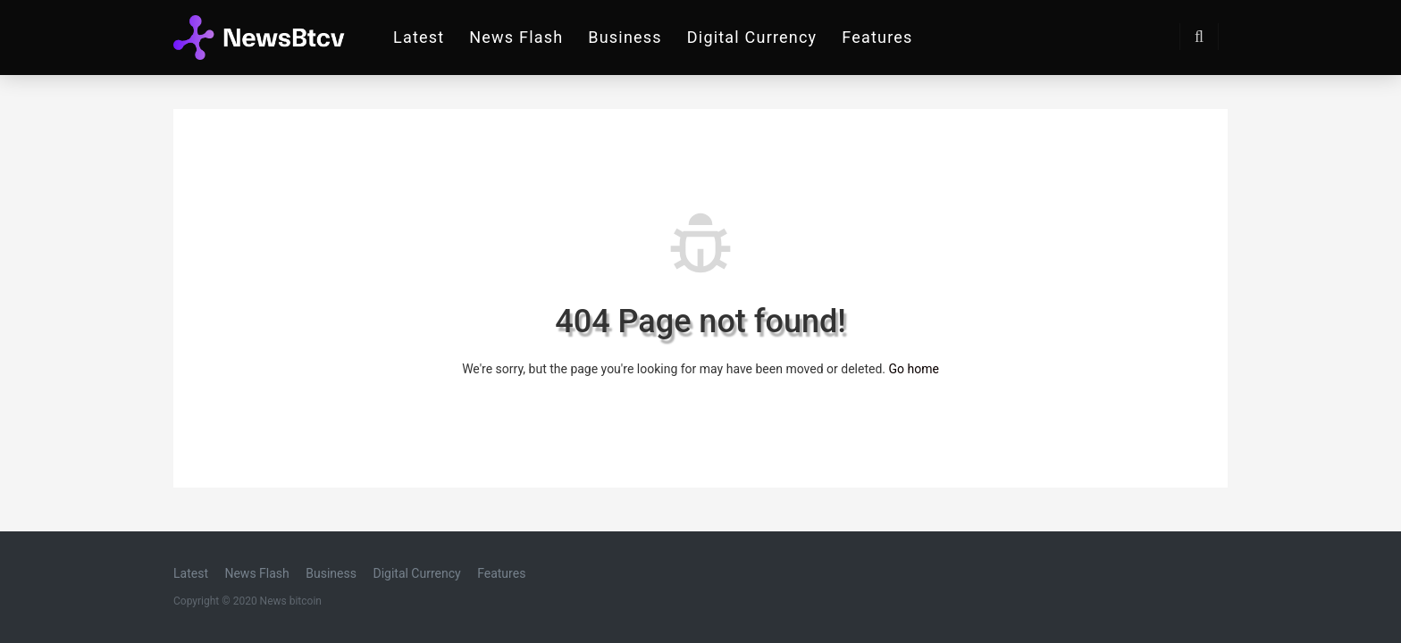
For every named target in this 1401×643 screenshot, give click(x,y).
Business (624, 37)
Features (877, 37)
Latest (418, 37)
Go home (913, 369)
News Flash (516, 37)
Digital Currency (752, 37)
